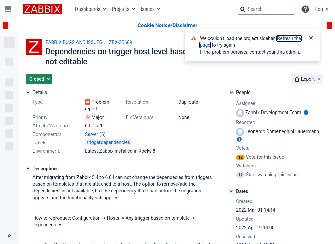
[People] (231, 92)
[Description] (28, 168)
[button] (8, 9)
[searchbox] (266, 9)
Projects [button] (120, 9)
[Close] (311, 38)
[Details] (28, 92)
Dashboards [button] (87, 9)
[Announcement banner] (167, 25)
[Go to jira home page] (42, 9)
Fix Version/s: (140, 117)
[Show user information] (306, 112)
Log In (321, 9)
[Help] (305, 9)
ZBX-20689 (120, 42)
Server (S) (95, 134)
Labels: (39, 142)
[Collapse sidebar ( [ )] (9, 235)
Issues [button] (148, 9)
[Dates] (231, 191)
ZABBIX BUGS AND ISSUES (73, 42)
